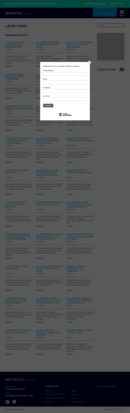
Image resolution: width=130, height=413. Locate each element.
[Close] (89, 62)
